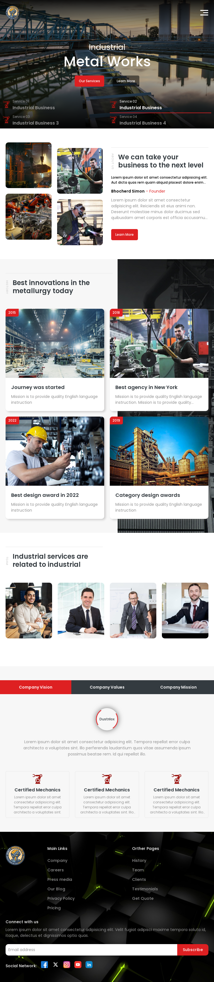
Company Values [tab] (107, 687)
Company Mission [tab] (178, 687)
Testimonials (145, 889)
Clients (139, 879)
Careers (55, 870)
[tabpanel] (107, 763)
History (139, 860)
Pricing (54, 908)
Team (138, 870)
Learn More (126, 81)
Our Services (89, 81)
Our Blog (56, 889)
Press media (59, 879)
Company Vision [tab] (35, 687)
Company (57, 860)
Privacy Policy (61, 898)
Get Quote (143, 898)
